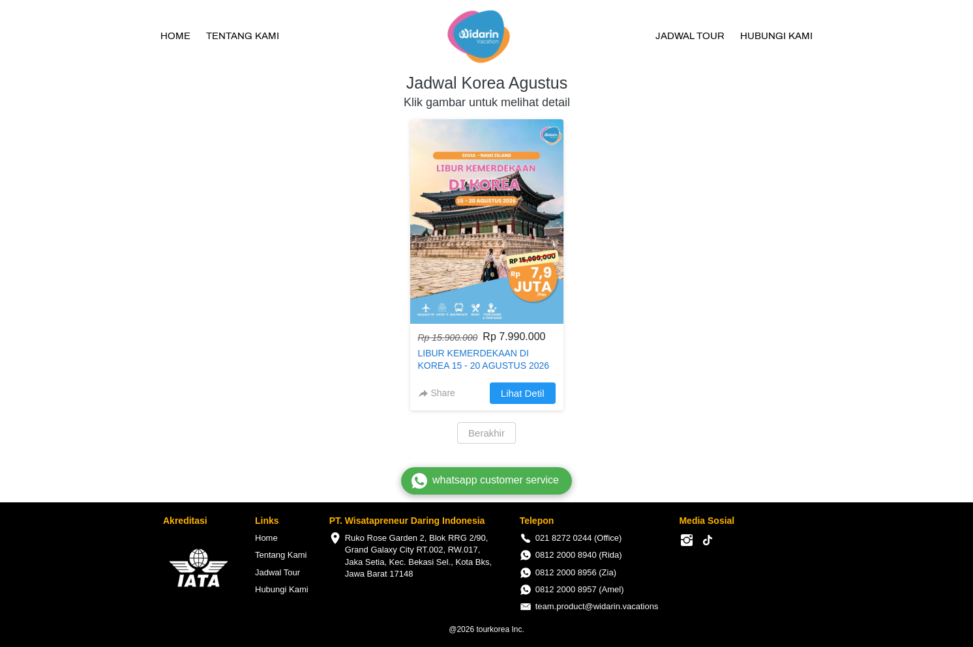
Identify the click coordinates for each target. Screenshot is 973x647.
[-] (687, 540)
